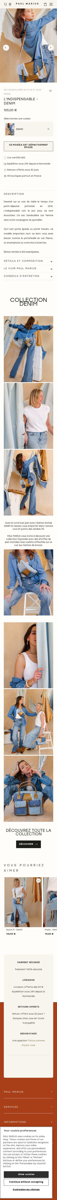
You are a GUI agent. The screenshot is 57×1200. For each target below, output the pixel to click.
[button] (38, 880)
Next (51, 48)
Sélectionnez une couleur (17, 119)
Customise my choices (26, 1190)
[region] (26, 1162)
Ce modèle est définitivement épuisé (28, 146)
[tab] (28, 261)
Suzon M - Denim (14, 930)
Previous (6, 48)
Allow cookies (26, 1174)
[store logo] (27, 5)
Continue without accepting (26, 1182)
